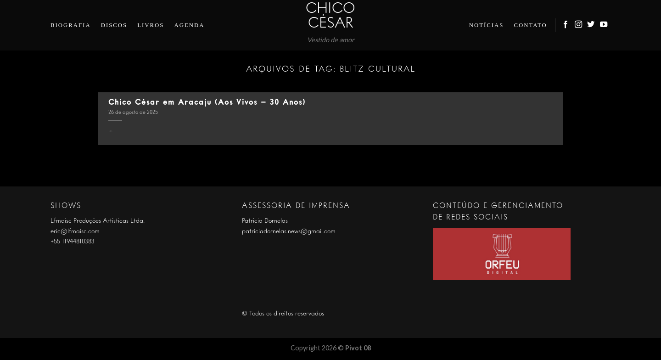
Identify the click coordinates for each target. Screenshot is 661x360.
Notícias (486, 25)
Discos (114, 25)
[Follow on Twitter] (591, 25)
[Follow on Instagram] (579, 25)
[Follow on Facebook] (566, 25)
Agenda (189, 25)
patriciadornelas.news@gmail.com (289, 231)
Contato (530, 25)
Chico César (330, 16)
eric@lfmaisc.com (75, 231)
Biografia (70, 25)
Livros (150, 25)
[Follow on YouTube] (604, 25)
